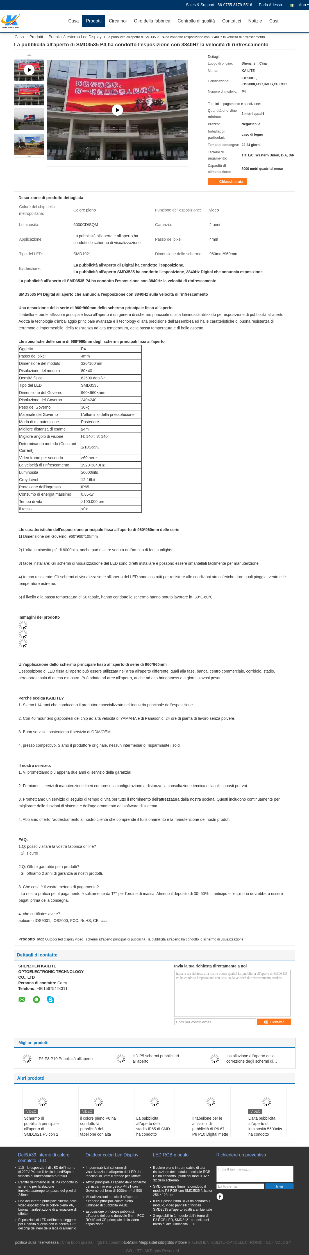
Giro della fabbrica (152, 21)
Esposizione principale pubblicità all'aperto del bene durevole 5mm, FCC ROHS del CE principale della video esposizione (115, 1218)
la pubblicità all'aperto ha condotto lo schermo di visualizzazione (196, 939)
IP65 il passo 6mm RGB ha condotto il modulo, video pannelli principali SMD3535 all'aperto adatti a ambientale (182, 1205)
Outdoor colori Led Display (111, 1154)
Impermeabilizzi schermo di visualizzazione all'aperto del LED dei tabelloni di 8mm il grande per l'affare (113, 1172)
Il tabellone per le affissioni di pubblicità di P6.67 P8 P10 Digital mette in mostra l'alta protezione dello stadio (210, 1134)
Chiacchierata (228, 182)
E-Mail (129, 1242)
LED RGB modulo (170, 1154)
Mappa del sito (151, 1242)
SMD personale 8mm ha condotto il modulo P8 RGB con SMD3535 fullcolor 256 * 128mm (182, 1191)
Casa (73, 21)
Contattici (231, 21)
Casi (273, 21)
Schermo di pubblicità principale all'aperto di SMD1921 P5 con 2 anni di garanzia (41, 1129)
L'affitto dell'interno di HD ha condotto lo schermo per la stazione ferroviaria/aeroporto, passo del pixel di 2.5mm (48, 1188)
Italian (302, 5)
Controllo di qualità (196, 21)
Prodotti (93, 21)
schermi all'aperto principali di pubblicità (115, 939)
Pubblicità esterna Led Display (75, 37)
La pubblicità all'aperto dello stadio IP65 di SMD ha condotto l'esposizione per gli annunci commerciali (154, 1131)
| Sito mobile (176, 1242)
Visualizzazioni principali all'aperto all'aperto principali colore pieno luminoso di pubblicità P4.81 (111, 1201)
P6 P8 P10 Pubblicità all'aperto (66, 1058)
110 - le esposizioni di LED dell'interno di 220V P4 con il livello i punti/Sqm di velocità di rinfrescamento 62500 (46, 1172)
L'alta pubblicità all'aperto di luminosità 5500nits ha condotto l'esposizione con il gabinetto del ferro (265, 1131)
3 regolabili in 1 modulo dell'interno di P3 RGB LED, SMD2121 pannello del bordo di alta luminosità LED (181, 1220)
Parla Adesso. (271, 5)
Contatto (274, 1022)
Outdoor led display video (64, 939)
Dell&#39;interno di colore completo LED (43, 1157)
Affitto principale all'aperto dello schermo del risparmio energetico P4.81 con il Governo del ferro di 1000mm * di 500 (116, 1186)
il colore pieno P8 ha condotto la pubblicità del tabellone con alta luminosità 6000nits (98, 1129)
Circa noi (118, 21)
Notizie (255, 21)
